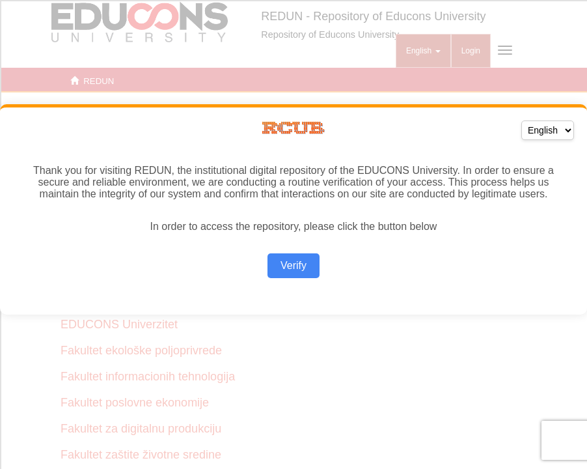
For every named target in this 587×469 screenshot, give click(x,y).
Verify (293, 265)
